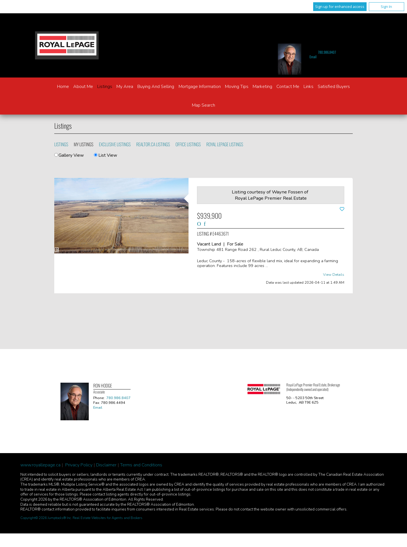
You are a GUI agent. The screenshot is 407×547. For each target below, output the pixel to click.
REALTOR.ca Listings (153, 144)
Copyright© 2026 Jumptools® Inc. (46, 518)
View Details (333, 274)
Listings (104, 86)
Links (308, 86)
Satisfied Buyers (334, 86)
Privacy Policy (78, 465)
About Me (83, 86)
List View (105, 155)
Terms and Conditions (141, 465)
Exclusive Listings (115, 144)
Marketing (262, 86)
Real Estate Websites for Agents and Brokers (107, 518)
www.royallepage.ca (40, 465)
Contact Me (287, 86)
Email (313, 56)
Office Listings (188, 144)
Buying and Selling (155, 86)
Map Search (203, 105)
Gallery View (69, 155)
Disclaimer (106, 465)
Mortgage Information (200, 86)
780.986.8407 (327, 52)
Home (63, 86)
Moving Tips (236, 86)
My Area (124, 86)
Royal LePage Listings (224, 144)
